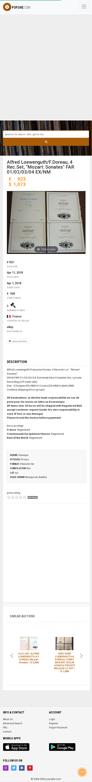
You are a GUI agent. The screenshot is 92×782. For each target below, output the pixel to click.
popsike (16, 7)
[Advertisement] (46, 73)
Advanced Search (12, 723)
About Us (8, 719)
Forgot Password (58, 727)
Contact (7, 731)
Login (52, 719)
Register (53, 723)
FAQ (5, 727)
